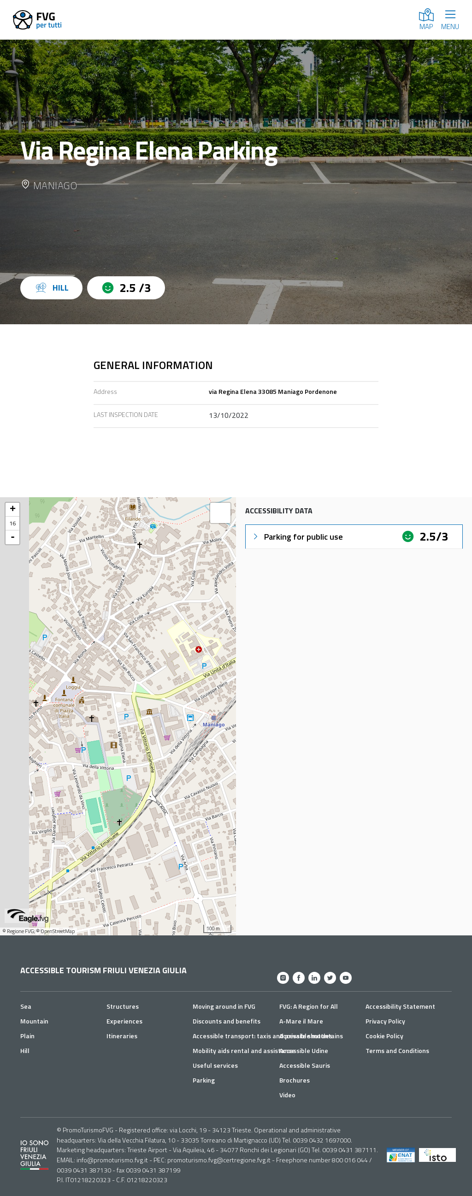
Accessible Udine (303, 1050)
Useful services (215, 1065)
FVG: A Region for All (308, 1006)
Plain (27, 1036)
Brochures (294, 1080)
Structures (122, 1006)
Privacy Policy (385, 1021)
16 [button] (12, 523)
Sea (25, 1006)
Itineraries (121, 1036)
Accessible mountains (311, 1036)
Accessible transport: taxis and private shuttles (262, 1036)
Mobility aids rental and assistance (244, 1050)
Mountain (34, 1021)
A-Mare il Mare (301, 1021)
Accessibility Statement (400, 1006)
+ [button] (13, 510)
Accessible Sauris (304, 1065)
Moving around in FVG (224, 1006)
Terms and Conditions (397, 1050)
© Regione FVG (18, 931)
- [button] (13, 537)
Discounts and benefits (226, 1021)
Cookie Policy (384, 1036)
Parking (204, 1080)
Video (287, 1095)
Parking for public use (297, 536)
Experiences (124, 1021)
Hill (25, 1050)
